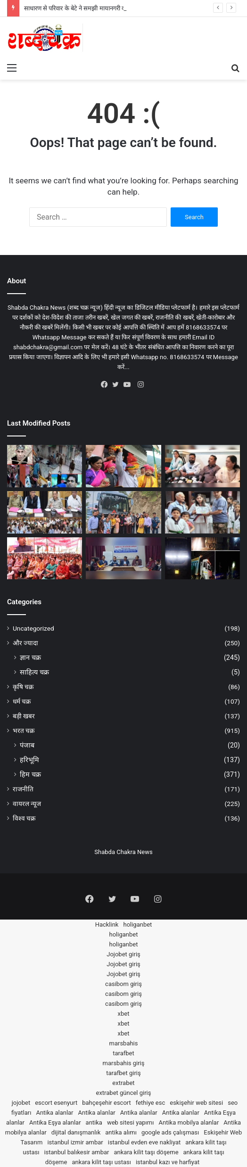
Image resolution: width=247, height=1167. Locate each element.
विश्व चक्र (24, 818)
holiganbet (137, 924)
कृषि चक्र (23, 686)
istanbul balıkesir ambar (76, 1152)
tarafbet (123, 1053)
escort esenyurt (56, 1102)
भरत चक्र (23, 730)
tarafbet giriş (123, 1073)
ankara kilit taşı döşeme (146, 1152)
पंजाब (27, 745)
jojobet (21, 1102)
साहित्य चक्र (34, 672)
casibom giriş (123, 983)
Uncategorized (33, 628)
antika (94, 1122)
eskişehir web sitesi (196, 1102)
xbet (124, 1013)
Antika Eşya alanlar (55, 1122)
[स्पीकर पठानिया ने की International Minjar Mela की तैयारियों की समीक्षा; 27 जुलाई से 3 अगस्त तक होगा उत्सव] (44, 512)
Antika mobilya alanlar (188, 1122)
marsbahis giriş (124, 1063)
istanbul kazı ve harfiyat (167, 1162)
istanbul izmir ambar (75, 1142)
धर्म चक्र (22, 701)
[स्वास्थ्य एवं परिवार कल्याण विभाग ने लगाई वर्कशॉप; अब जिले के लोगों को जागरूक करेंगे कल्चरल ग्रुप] (123, 558)
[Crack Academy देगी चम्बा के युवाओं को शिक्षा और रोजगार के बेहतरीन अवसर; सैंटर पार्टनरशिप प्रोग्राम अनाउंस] (202, 466)
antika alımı (121, 1132)
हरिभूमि (29, 760)
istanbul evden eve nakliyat (144, 1142)
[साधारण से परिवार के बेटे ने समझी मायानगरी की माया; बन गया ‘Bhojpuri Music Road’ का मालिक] (44, 466)
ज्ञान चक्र (30, 657)
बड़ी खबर (24, 716)
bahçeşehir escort (106, 1102)
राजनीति (23, 789)
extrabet (123, 1082)
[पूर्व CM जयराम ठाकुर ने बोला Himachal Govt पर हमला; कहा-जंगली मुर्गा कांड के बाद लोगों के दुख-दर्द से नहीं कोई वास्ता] (44, 558)
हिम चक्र (30, 774)
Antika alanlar (54, 1112)
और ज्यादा (25, 643)
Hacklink (107, 924)
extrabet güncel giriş (123, 1092)
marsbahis (123, 1043)
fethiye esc (150, 1102)
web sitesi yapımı (130, 1122)
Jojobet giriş (123, 954)
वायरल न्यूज (27, 803)
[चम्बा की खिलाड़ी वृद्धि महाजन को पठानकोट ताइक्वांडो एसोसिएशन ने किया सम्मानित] (202, 512)
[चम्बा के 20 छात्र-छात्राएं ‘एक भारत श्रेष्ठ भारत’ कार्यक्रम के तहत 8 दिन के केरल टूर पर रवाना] (123, 512)
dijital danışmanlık (76, 1132)
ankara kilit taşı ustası (101, 1162)
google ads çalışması (170, 1132)
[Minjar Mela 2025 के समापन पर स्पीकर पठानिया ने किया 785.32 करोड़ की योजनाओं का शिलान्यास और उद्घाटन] (123, 466)
